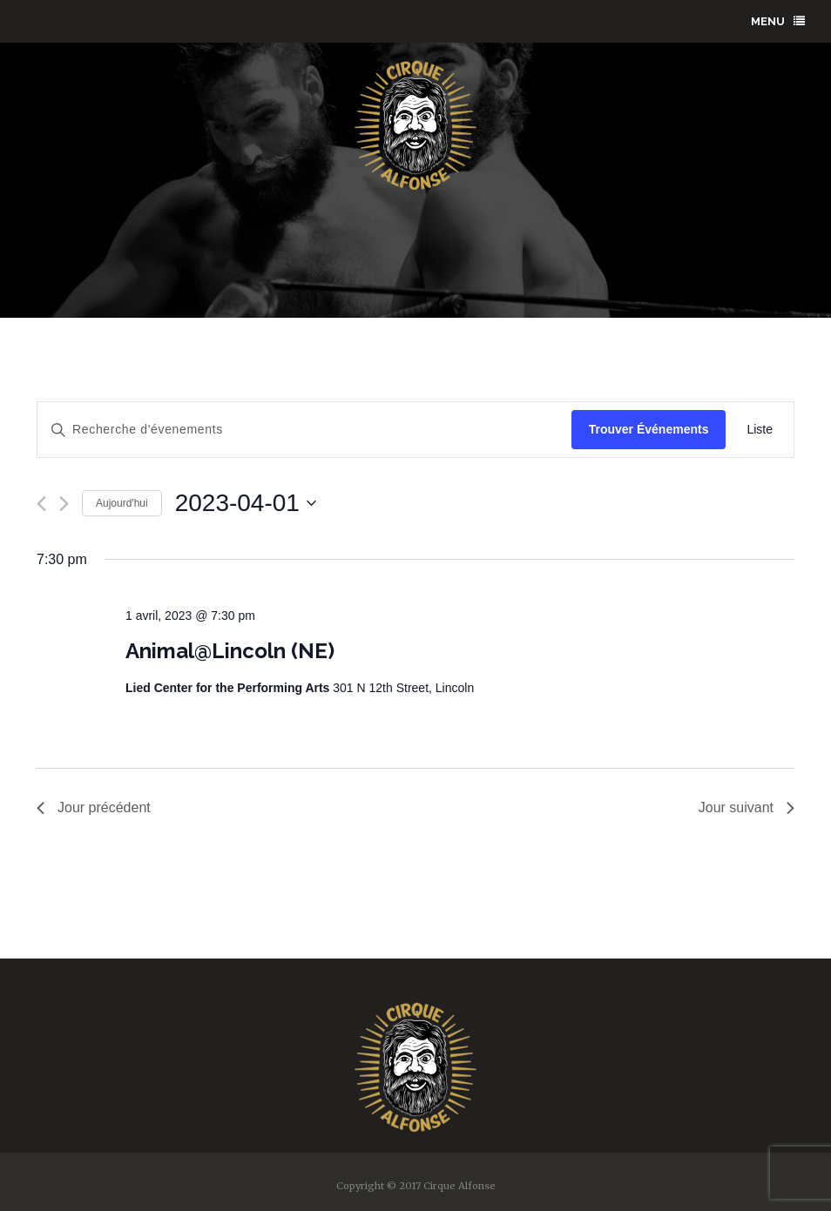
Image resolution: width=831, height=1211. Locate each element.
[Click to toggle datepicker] (245, 503)
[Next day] (64, 503)
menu (778, 21)
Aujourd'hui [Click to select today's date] (122, 503)
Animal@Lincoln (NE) (229, 650)
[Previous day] (41, 503)
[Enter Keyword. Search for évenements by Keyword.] (304, 429)
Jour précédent (94, 807)
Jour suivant (746, 807)
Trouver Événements (649, 429)
